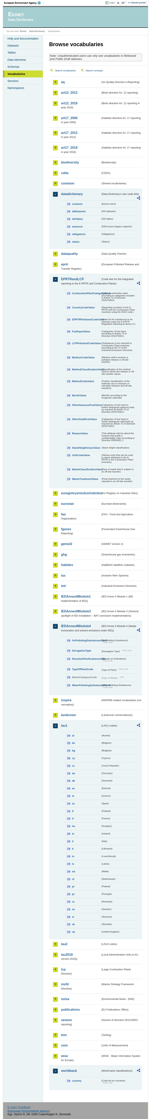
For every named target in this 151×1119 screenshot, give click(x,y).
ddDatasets (79, 211)
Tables (11, 52)
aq (63, 82)
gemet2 (66, 544)
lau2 (64, 944)
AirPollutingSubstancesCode (86, 640)
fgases (66, 529)
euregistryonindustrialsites (81, 493)
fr (73, 818)
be (73, 742)
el (73, 795)
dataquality (69, 253)
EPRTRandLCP (72, 279)
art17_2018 (69, 147)
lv (73, 863)
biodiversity (70, 162)
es (73, 803)
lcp (63, 969)
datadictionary (72, 194)
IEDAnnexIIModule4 (76, 626)
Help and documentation (22, 38)
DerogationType (81, 650)
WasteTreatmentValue (85, 478)
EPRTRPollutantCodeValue (86, 319)
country (76, 1080)
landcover (68, 715)
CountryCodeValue (83, 307)
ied (63, 586)
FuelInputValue (81, 331)
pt (73, 894)
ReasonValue (80, 433)
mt (73, 871)
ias (63, 575)
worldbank (69, 1070)
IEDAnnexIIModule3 (76, 611)
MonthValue (79, 395)
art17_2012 (69, 133)
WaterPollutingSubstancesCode (86, 685)
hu (73, 826)
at (73, 735)
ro (73, 901)
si (73, 916)
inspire (66, 700)
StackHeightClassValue (86, 447)
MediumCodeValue (83, 357)
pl (73, 886)
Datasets (13, 45)
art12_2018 (69, 103)
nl (73, 879)
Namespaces (15, 88)
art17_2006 (69, 118)
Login (112, 2)
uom (64, 1045)
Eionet (23, 31)
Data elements (16, 59)
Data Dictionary (37, 31)
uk (73, 931)
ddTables (77, 218)
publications (70, 1009)
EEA (23, 3)
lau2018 (67, 954)
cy (73, 758)
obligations (78, 234)
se (73, 909)
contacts (77, 203)
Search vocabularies (65, 70)
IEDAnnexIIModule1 (76, 596)
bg (73, 750)
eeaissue (77, 226)
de (73, 773)
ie (73, 833)
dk (73, 780)
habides (67, 565)
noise (65, 999)
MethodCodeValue (83, 381)
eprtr (64, 264)
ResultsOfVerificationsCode (86, 658)
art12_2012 (69, 92)
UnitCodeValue (81, 455)
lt (73, 848)
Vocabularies (16, 74)
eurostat (67, 503)
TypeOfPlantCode (82, 669)
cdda (64, 173)
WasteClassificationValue (86, 469)
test (64, 1035)
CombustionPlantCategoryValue (86, 293)
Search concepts (94, 70)
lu (73, 856)
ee (73, 788)
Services (12, 81)
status (75, 241)
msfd (65, 984)
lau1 (64, 725)
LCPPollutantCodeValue (86, 343)
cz (73, 765)
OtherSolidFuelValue (84, 419)
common (67, 183)
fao (63, 514)
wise (64, 1056)
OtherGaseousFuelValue (86, 405)
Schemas (13, 66)
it (73, 841)
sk (73, 924)
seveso (66, 1020)
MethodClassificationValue (86, 369)
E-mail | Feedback (19, 1107)
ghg (64, 554)
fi (73, 811)
